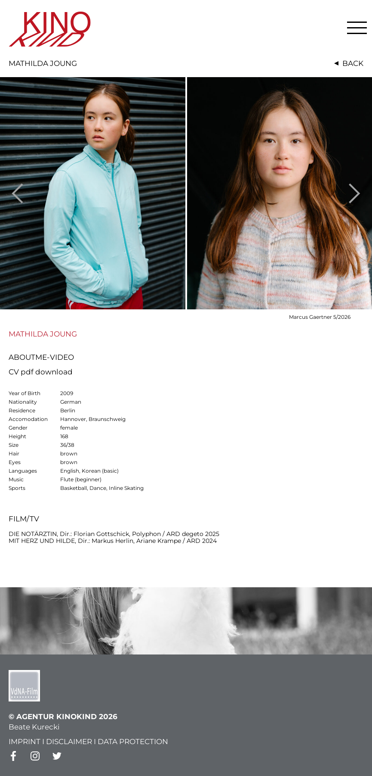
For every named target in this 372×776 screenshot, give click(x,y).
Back (352, 63)
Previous (17, 193)
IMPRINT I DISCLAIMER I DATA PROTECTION (88, 741)
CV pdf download (41, 372)
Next (354, 193)
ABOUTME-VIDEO (41, 357)
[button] (357, 27)
